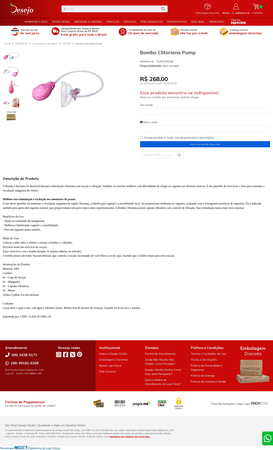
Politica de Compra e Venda (208, 381)
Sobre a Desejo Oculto (113, 353)
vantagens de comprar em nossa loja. (130, 436)
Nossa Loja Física (110, 365)
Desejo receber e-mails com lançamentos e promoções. (179, 137)
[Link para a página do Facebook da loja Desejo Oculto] (65, 354)
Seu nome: (146, 105)
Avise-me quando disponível (205, 144)
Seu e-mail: (149, 122)
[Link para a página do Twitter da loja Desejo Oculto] (72, 354)
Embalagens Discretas (113, 359)
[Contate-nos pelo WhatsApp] (267, 438)
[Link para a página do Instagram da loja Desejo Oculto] (58, 354)
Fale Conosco (107, 371)
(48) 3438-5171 (24, 355)
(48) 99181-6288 (25, 363)
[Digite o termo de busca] (110, 9)
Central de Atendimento (160, 353)
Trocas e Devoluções (204, 359)
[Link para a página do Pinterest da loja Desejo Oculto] (79, 354)
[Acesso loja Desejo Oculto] (236, 8)
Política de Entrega (203, 375)
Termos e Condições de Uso (208, 353)
